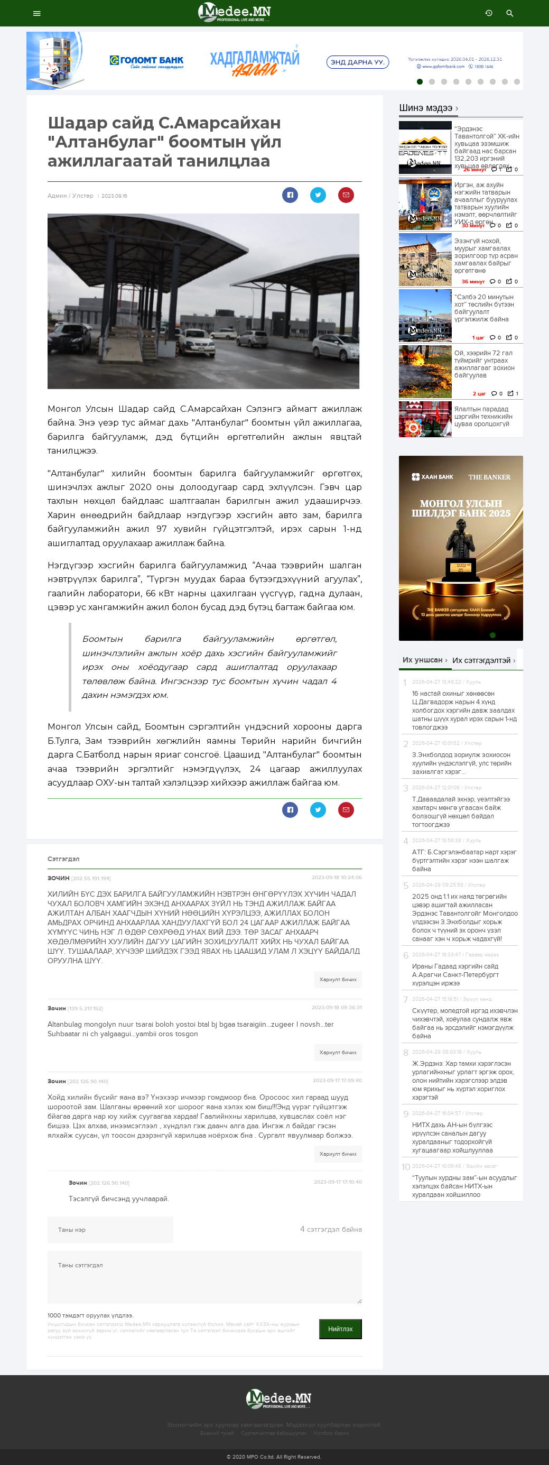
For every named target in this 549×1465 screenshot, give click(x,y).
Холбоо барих (331, 1433)
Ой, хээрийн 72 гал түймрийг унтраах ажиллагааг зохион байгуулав (484, 364)
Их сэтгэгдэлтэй (481, 660)
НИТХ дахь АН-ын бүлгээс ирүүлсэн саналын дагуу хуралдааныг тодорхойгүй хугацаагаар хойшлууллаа (452, 1138)
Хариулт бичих (338, 979)
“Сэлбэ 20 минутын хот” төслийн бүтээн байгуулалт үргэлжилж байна (484, 308)
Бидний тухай (217, 1433)
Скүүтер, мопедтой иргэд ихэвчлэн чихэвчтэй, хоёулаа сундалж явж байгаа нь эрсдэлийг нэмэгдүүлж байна (465, 1023)
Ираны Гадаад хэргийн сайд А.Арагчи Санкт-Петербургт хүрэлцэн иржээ (455, 975)
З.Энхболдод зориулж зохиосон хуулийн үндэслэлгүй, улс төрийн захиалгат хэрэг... (461, 763)
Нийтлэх (340, 1329)
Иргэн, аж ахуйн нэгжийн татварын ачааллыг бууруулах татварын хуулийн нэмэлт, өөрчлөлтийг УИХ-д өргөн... (485, 203)
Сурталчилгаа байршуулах (273, 1433)
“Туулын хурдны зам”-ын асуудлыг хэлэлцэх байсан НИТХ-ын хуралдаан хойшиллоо (464, 1186)
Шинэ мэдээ (426, 108)
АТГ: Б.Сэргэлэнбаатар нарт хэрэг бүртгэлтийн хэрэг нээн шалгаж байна (464, 860)
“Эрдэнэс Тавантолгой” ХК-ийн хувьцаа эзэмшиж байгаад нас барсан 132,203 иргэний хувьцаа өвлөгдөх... (486, 147)
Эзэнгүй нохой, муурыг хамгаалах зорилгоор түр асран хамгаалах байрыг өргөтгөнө (486, 255)
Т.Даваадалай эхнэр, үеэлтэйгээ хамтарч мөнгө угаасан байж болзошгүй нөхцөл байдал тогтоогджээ (461, 812)
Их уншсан (423, 660)
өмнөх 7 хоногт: (486, 13)
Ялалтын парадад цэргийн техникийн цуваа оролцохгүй (483, 417)
